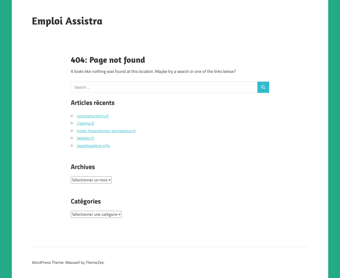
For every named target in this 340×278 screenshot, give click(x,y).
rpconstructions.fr (93, 116)
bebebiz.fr (85, 138)
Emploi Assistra (67, 20)
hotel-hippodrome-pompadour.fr (106, 131)
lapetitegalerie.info (93, 145)
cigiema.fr (85, 123)
